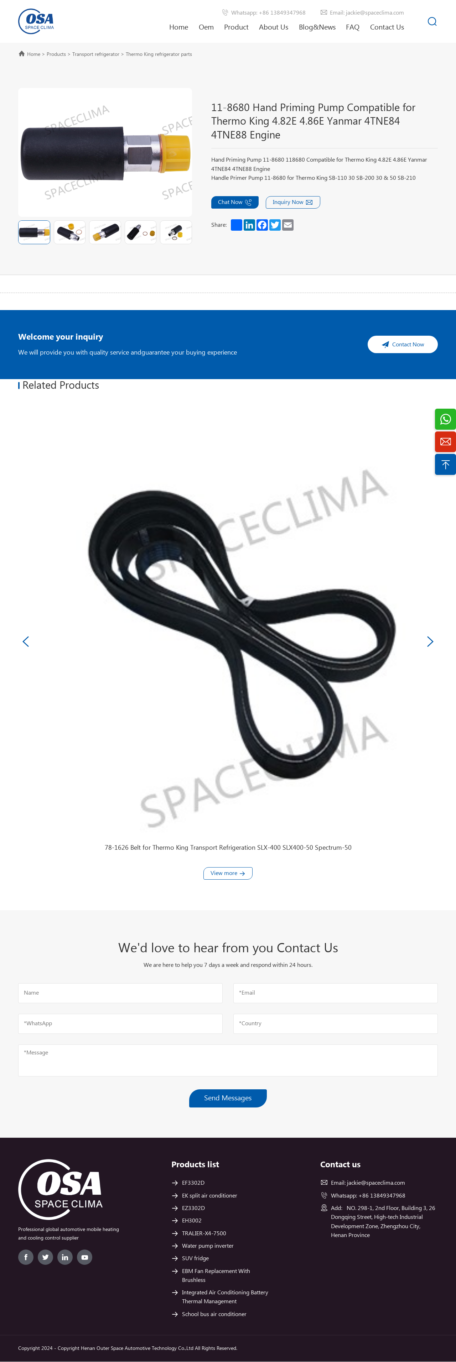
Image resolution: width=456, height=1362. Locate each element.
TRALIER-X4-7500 (204, 1233)
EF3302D (193, 1183)
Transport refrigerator (95, 54)
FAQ (352, 27)
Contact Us (387, 27)
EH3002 (192, 1221)
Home (178, 27)
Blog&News (317, 27)
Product (236, 27)
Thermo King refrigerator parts (159, 54)
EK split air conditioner (209, 1196)
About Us (273, 33)
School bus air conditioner (214, 1314)
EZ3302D (193, 1208)
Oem (206, 27)
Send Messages (228, 1098)
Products (56, 54)
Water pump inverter (208, 1246)
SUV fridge (195, 1259)
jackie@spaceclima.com (376, 1183)
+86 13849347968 (381, 1196)
